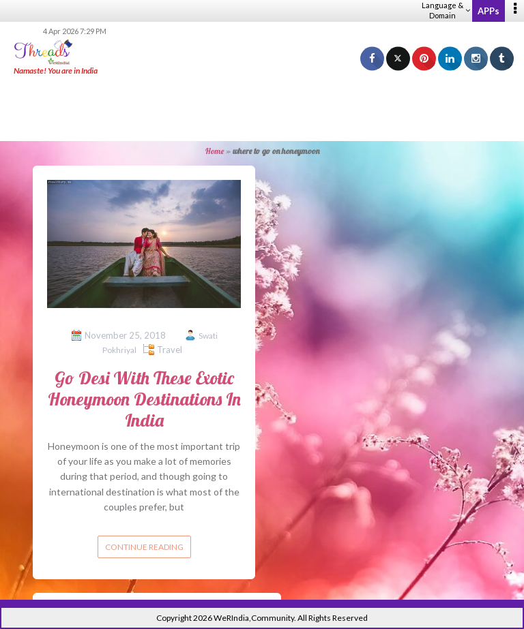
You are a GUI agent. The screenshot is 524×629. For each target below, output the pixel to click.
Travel (169, 349)
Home (214, 151)
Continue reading (144, 547)
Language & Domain (446, 10)
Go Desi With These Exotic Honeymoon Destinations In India (144, 399)
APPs (488, 10)
